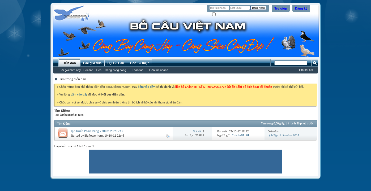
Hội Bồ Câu (115, 63)
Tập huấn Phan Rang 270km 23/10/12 (97, 131)
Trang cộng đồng (115, 70)
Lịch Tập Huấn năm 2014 (283, 135)
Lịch (98, 70)
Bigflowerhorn (93, 135)
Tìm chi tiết (305, 69)
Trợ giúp (280, 8)
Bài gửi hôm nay (70, 70)
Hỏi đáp (88, 70)
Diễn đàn (69, 63)
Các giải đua (92, 63)
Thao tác (137, 70)
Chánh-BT (238, 135)
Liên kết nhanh (158, 70)
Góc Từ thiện (139, 63)
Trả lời (197, 131)
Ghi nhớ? (219, 14)
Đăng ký (301, 8)
